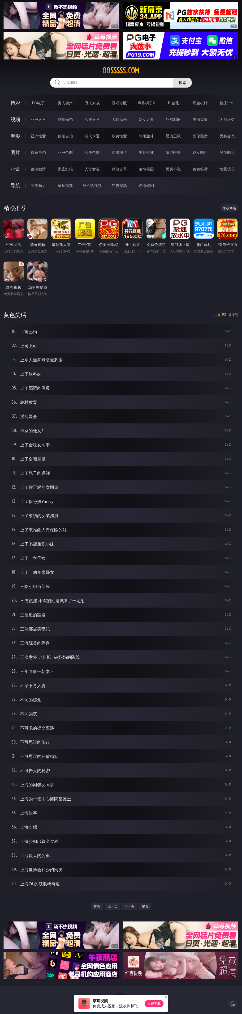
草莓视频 (65, 185)
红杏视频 (119, 185)
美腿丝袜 (146, 152)
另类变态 (227, 136)
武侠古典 (119, 169)
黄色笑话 (200, 169)
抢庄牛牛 (227, 103)
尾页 (145, 906)
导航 (15, 185)
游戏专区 (119, 103)
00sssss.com (120, 70)
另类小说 (173, 169)
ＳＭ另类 (227, 119)
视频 (15, 119)
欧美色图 (92, 152)
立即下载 (154, 1003)
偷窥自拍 (38, 152)
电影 (15, 136)
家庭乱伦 (65, 169)
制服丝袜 (146, 136)
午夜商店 (38, 185)
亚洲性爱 (38, 136)
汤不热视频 (92, 185)
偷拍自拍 (65, 136)
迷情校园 (146, 169)
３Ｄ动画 (119, 119)
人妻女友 (92, 169)
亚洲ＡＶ (38, 119)
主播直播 (200, 119)
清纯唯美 (173, 152)
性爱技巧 (227, 169)
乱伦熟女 (200, 136)
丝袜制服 (173, 119)
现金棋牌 (200, 103)
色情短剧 (146, 185)
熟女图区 (200, 152)
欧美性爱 (119, 136)
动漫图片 (119, 152)
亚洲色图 (65, 152)
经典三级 (173, 136)
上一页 (113, 906)
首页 (97, 906)
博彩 (15, 103)
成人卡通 (92, 136)
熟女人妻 (146, 119)
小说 (15, 169)
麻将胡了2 (146, 103)
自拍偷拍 (65, 119)
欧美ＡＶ (92, 119)
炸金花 (173, 103)
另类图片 (227, 152)
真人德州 (65, 103)
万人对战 (92, 103)
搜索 (182, 82)
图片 (15, 152)
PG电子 (38, 103)
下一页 (129, 906)
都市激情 (38, 169)
